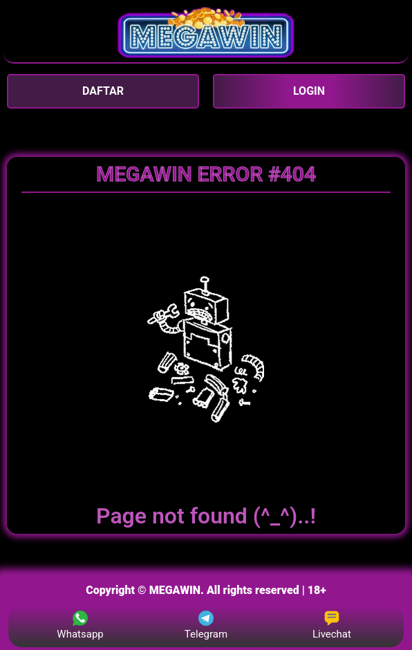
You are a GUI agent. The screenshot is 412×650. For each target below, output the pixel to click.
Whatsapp (80, 625)
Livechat (331, 625)
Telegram (206, 625)
